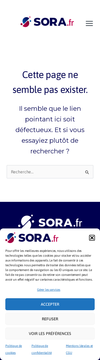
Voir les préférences (50, 333)
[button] (92, 237)
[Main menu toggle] (89, 23)
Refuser (50, 319)
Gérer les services (48, 290)
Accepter (50, 304)
